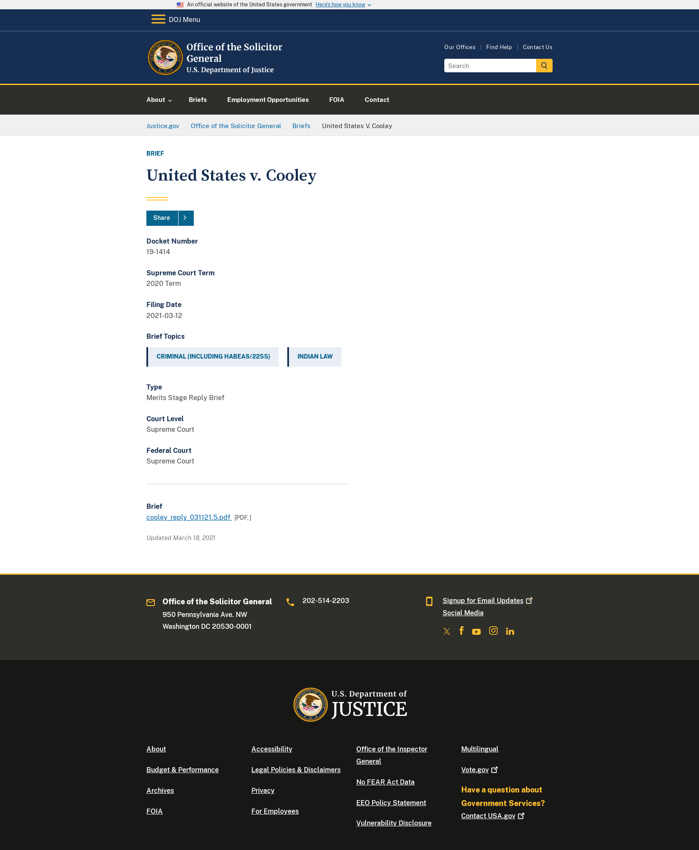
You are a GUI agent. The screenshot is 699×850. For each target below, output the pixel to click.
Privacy (263, 791)
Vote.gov (480, 770)
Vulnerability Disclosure (394, 823)
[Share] (170, 218)
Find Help (499, 47)
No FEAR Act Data (385, 782)
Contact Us (538, 47)
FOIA (154, 811)
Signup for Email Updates (488, 601)
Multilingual (479, 749)
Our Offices (460, 47)
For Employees (275, 811)
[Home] (215, 74)
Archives (160, 791)
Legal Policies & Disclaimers (296, 770)
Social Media (463, 613)
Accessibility (271, 749)
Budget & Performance (182, 770)
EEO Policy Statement (391, 803)
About (156, 749)
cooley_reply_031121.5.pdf (189, 517)
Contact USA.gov (493, 816)
